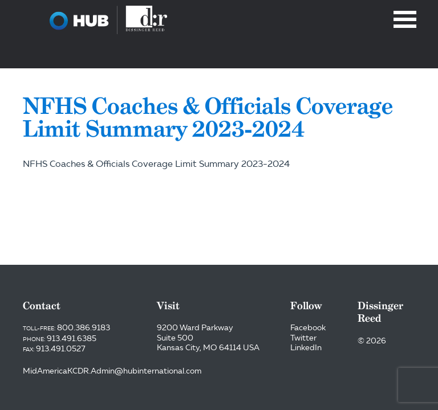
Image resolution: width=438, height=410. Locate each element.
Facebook (308, 327)
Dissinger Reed (108, 20)
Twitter (303, 338)
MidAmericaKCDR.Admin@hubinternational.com (112, 371)
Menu (405, 19)
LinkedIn (306, 347)
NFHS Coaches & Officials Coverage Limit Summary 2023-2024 (156, 163)
